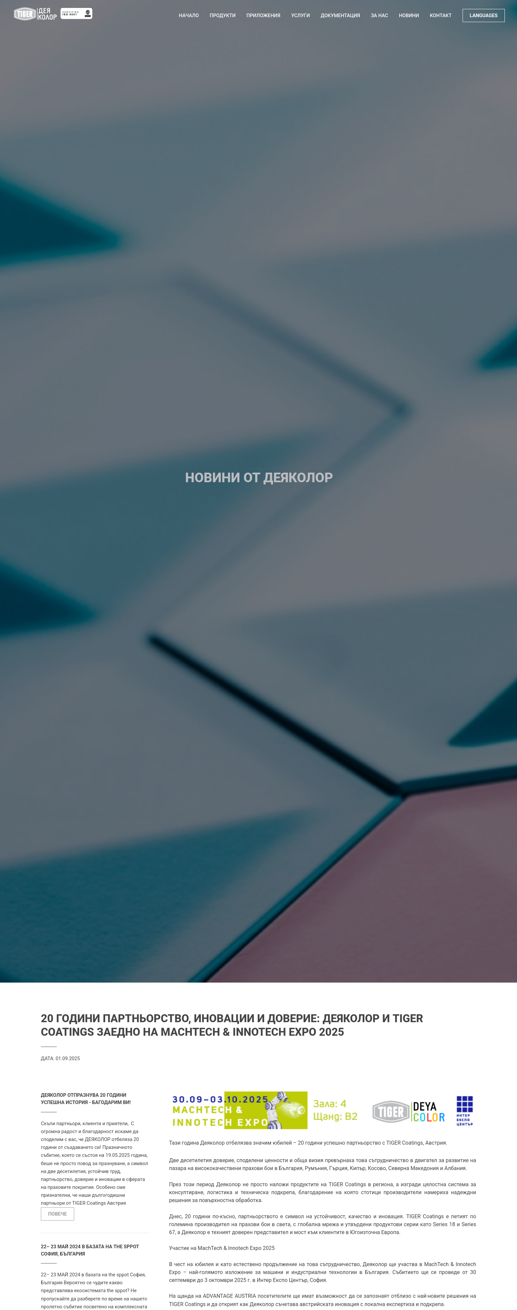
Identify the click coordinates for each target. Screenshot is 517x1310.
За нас (379, 15)
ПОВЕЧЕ (57, 1214)
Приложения (264, 15)
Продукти (223, 15)
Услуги (300, 15)
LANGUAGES (484, 15)
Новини (409, 15)
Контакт (441, 15)
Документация (340, 15)
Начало (189, 15)
